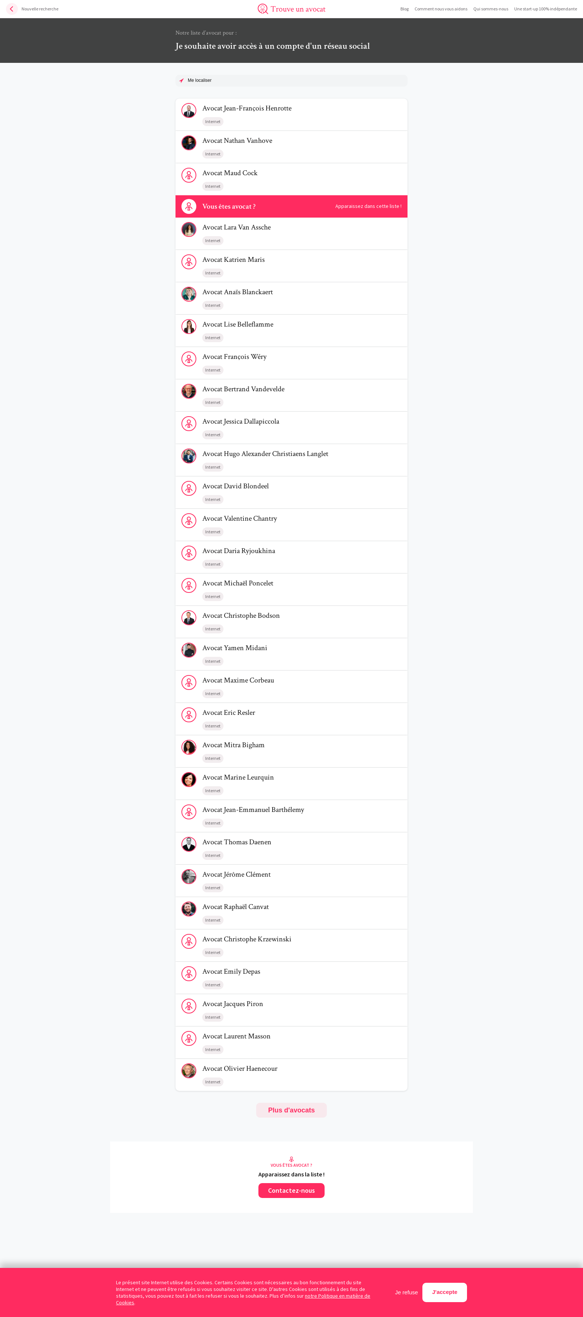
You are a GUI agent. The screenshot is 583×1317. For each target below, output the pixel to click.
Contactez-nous (291, 1190)
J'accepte (444, 1292)
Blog (404, 9)
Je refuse (406, 1292)
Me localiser (200, 80)
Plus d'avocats (291, 1110)
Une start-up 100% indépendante (545, 9)
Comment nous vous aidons (441, 9)
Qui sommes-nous (490, 9)
